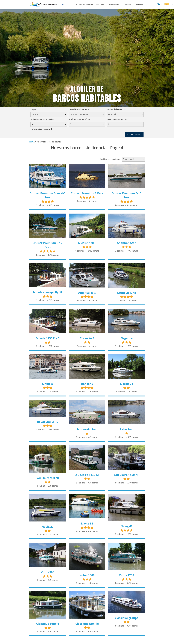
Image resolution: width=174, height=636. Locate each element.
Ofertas (128, 5)
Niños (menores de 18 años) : (43, 119)
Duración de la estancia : (80, 109)
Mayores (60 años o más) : (118, 119)
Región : (34, 109)
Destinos (100, 5)
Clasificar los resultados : (110, 159)
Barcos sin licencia (84, 5)
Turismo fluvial (114, 5)
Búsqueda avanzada (41, 129)
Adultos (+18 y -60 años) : (80, 119)
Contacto (139, 5)
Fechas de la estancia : (117, 109)
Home (32, 142)
